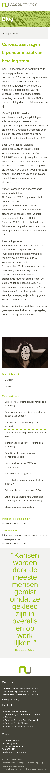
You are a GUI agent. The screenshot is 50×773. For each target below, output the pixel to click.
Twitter (8, 386)
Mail (4, 523)
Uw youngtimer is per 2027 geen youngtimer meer (21, 465)
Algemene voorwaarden (13, 766)
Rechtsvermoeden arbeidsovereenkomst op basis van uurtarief (25, 414)
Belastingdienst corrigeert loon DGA (23, 490)
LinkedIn (9, 380)
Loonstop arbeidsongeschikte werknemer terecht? (25, 434)
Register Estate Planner (17, 723)
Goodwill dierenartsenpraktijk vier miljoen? (21, 424)
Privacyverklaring (10, 699)
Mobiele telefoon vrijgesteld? (19, 473)
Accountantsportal (40, 769)
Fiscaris (9, 717)
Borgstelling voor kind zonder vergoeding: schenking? (25, 404)
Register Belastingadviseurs (19, 726)
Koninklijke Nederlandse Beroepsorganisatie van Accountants (23, 713)
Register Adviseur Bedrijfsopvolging (22, 720)
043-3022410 (21, 523)
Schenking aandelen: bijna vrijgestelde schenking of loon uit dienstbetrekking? (24, 499)
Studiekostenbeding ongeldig (19, 507)
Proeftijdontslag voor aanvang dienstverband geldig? (20, 455)
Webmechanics (22, 769)
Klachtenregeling (35, 762)
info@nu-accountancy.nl (14, 752)
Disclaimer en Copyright (14, 762)
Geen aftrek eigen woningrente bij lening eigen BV (25, 482)
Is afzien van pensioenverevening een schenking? (24, 445)
